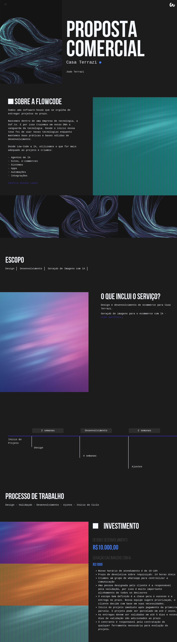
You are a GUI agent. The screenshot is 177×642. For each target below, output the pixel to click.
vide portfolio (111, 317)
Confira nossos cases (23, 183)
